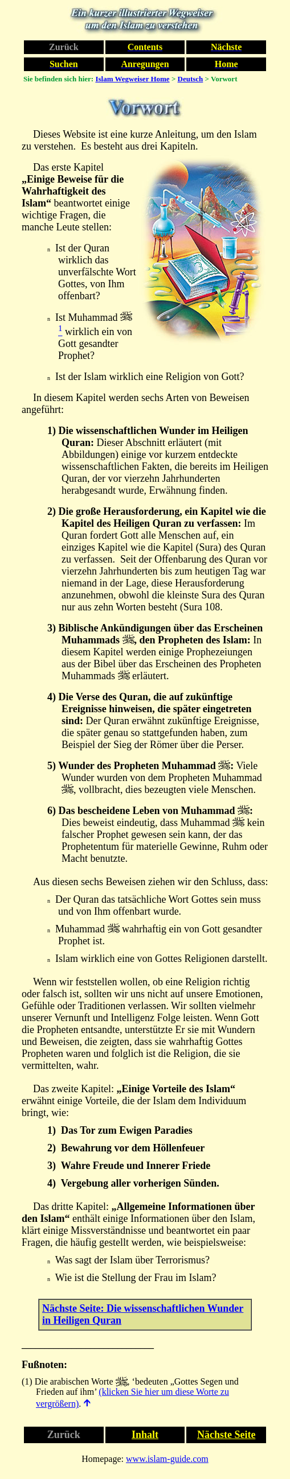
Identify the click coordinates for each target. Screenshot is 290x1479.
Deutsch (190, 79)
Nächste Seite (226, 1434)
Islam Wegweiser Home (132, 79)
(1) (27, 1381)
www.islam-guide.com (167, 1459)
